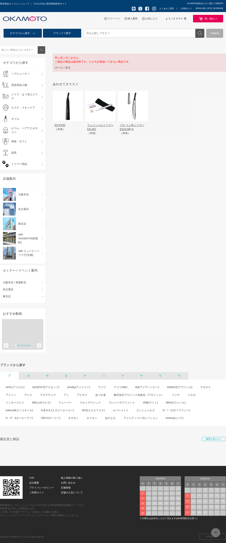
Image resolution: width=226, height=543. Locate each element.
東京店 (7, 296)
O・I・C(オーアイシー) (176, 410)
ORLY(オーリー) (50, 417)
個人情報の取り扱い (72, 477)
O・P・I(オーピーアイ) (19, 417)
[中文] (209, 8)
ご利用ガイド (186, 8)
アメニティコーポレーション (141, 417)
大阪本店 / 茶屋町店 (14, 282)
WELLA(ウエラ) (41, 402)
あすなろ (110, 417)
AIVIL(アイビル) (15, 387)
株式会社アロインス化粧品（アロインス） (139, 394)
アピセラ (82, 394)
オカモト (73, 417)
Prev (6, 345)
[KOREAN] (218, 8)
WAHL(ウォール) (176, 402)
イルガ (191, 394)
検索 (199, 33)
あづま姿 (100, 394)
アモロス (205, 387)
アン (66, 394)
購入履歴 (132, 18)
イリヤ (176, 394)
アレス (28, 394)
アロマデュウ (48, 394)
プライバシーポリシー (41, 487)
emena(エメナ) (174, 417)
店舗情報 (66, 487)
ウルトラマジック (90, 402)
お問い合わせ (68, 482)
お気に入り (151, 18)
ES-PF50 (60, 125)
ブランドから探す (13, 365)
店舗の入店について (72, 492)
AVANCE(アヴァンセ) (179, 387)
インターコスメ (15, 402)
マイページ (114, 18)
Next (39, 345)
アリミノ (11, 394)
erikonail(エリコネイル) (19, 410)
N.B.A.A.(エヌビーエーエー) (57, 410)
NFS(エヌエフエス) (93, 410)
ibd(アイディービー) (147, 387)
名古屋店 (8, 289)
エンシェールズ (145, 410)
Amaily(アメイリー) (78, 387)
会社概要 (34, 482)
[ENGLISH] (201, 8)
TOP (31, 477)
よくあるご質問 (166, 8)
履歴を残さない (214, 439)
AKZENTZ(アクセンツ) (45, 387)
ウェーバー (65, 402)
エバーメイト (120, 410)
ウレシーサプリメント (122, 402)
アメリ (102, 387)
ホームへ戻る (63, 67)
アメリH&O (120, 387)
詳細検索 (214, 33)
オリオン (92, 417)
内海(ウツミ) (150, 402)
